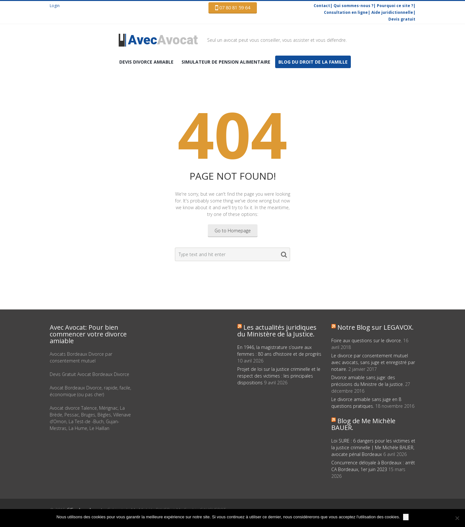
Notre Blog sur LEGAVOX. (375, 327)
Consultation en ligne (346, 12)
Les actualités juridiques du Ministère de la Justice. (277, 330)
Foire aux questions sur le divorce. (366, 340)
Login (55, 5)
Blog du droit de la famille (313, 62)
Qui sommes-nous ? (353, 5)
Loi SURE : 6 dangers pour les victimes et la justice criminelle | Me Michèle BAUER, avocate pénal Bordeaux (373, 447)
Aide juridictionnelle (392, 12)
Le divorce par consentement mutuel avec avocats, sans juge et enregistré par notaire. (373, 362)
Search (284, 255)
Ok (406, 516)
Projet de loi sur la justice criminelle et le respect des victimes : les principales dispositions (278, 376)
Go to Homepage (233, 231)
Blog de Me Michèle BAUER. (363, 424)
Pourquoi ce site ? (395, 5)
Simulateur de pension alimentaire (226, 62)
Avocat (163, 40)
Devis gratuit (401, 19)
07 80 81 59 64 (232, 7)
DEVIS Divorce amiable (146, 62)
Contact (322, 5)
